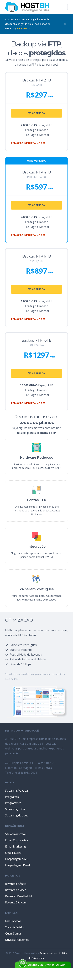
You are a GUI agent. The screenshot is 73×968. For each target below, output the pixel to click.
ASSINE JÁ (36, 113)
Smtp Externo (13, 853)
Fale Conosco (13, 921)
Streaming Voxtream (17, 790)
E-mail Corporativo (16, 840)
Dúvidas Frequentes (17, 940)
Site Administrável (15, 834)
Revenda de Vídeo (15, 890)
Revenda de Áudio (15, 884)
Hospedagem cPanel (17, 865)
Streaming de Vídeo (16, 815)
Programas (12, 797)
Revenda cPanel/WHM (18, 896)
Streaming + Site (15, 809)
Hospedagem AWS (16, 859)
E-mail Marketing (15, 846)
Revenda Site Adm (15, 902)
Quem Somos (13, 933)
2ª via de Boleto (14, 927)
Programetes (13, 803)
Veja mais (23, 28)
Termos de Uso (48, 953)
